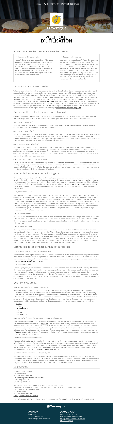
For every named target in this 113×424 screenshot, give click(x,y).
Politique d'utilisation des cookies (72, 419)
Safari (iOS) (20, 312)
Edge (17, 310)
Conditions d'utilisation (68, 414)
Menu (38, 4)
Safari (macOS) (21, 314)
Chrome (19, 304)
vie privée (50, 101)
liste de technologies (78, 184)
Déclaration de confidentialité (71, 417)
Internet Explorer (22, 308)
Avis (46, 4)
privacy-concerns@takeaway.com (68, 108)
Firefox (18, 306)
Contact (54, 4)
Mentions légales (70, 4)
